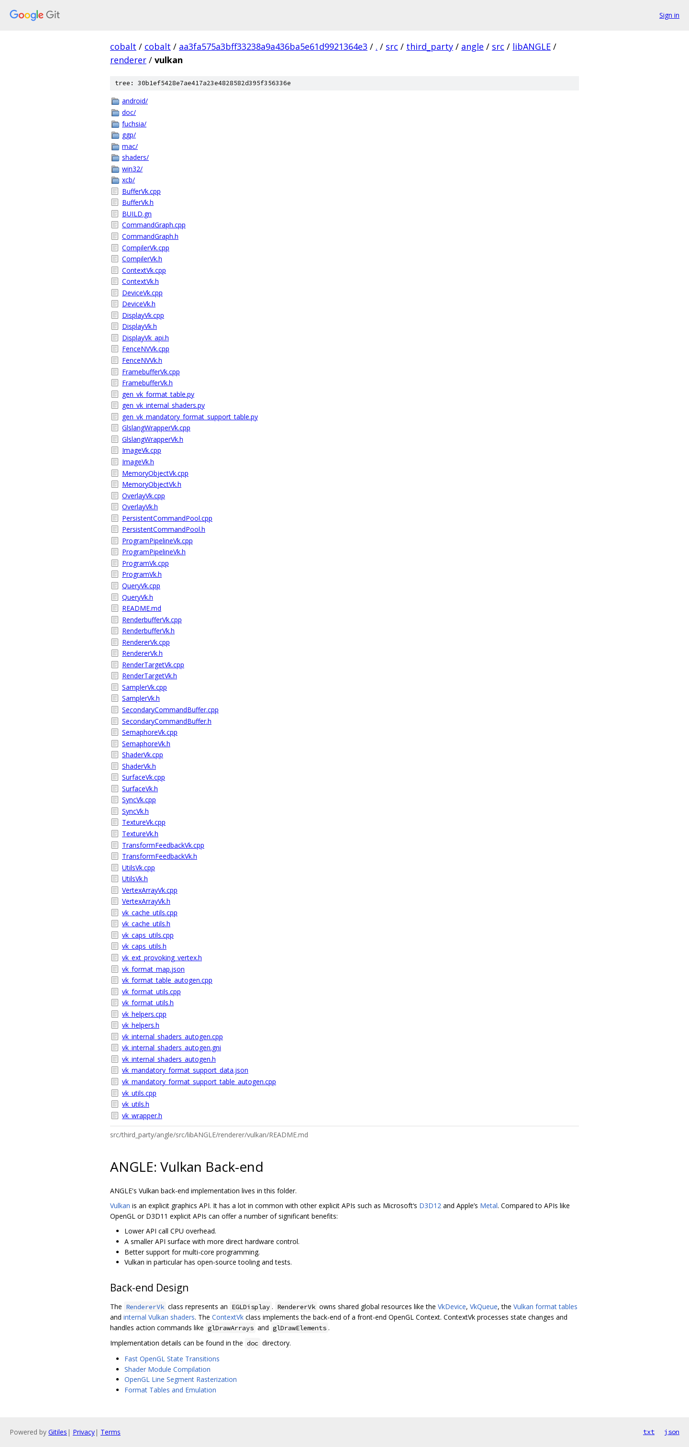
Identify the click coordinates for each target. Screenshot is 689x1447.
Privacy (84, 1431)
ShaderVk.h (139, 766)
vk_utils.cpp (139, 1093)
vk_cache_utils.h (146, 923)
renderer (128, 60)
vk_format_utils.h (148, 1002)
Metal (489, 1205)
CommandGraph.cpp (154, 224)
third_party (429, 46)
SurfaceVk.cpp (143, 777)
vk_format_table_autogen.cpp (167, 980)
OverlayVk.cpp (143, 495)
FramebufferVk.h (147, 382)
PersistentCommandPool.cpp (167, 518)
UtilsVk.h (135, 878)
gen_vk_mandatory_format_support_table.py (190, 416)
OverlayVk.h (140, 506)
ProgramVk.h (142, 574)
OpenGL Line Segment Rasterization (180, 1379)
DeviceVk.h (139, 303)
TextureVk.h (140, 833)
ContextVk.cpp (144, 270)
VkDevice (452, 1306)
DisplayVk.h (139, 326)
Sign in (669, 15)
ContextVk (228, 1317)
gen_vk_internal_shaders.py (163, 405)
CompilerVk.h (142, 258)
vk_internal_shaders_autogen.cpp (172, 1036)
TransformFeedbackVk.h (159, 856)
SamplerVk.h (141, 698)
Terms (110, 1431)
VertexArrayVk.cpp (150, 890)
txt (649, 1431)
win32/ (132, 168)
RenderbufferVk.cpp (152, 619)
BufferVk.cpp (141, 191)
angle (472, 46)
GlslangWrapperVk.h (152, 439)
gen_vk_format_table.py (158, 394)
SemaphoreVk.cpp (150, 732)
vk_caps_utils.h (144, 946)
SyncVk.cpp (139, 799)
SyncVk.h (135, 811)
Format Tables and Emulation (170, 1389)
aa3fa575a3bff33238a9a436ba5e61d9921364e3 (273, 46)
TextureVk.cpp (144, 822)
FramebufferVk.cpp (151, 371)
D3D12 (430, 1205)
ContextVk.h (140, 281)
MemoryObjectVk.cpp (155, 473)
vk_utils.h (135, 1104)
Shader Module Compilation (167, 1369)
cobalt (123, 46)
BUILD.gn (137, 213)
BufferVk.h (138, 202)
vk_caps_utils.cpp (148, 935)
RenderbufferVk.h (148, 630)
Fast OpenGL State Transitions (172, 1358)
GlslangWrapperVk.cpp (156, 427)
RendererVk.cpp (146, 642)
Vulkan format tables (545, 1306)
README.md (141, 608)
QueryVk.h (137, 597)
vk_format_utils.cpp (151, 991)
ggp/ (129, 134)
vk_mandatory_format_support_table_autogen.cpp (199, 1081)
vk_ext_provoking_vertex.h (162, 957)
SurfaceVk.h (140, 788)
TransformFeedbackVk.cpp (163, 845)
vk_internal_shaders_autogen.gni (171, 1047)
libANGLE (531, 46)
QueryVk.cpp (141, 585)
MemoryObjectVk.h (151, 484)
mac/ (130, 146)
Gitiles (57, 1431)
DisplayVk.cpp (143, 315)
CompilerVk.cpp (145, 247)
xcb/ (128, 179)
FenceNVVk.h (142, 360)
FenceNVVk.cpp (145, 348)
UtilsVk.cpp (138, 867)
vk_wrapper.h (142, 1115)
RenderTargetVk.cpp (153, 664)
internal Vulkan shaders (159, 1317)
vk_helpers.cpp (144, 1014)
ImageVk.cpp (141, 450)
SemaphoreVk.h (146, 743)
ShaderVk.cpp (142, 754)
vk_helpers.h (140, 1025)
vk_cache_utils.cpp (150, 912)
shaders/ (135, 157)
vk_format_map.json (153, 969)
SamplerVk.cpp (144, 687)
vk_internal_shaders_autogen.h (169, 1059)
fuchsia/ (134, 123)
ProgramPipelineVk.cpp (157, 540)
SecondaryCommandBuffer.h (166, 721)
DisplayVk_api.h (145, 337)
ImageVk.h (138, 461)
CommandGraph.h (150, 236)
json (671, 1431)
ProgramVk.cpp (145, 563)
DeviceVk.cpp (142, 292)
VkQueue (484, 1306)
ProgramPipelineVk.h (154, 551)
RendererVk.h (142, 653)
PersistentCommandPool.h (163, 529)
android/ (135, 100)
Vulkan (120, 1205)
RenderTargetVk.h (149, 675)
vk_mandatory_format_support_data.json (185, 1070)
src (392, 46)
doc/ (129, 112)
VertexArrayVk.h (146, 901)
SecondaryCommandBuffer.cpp (170, 709)
